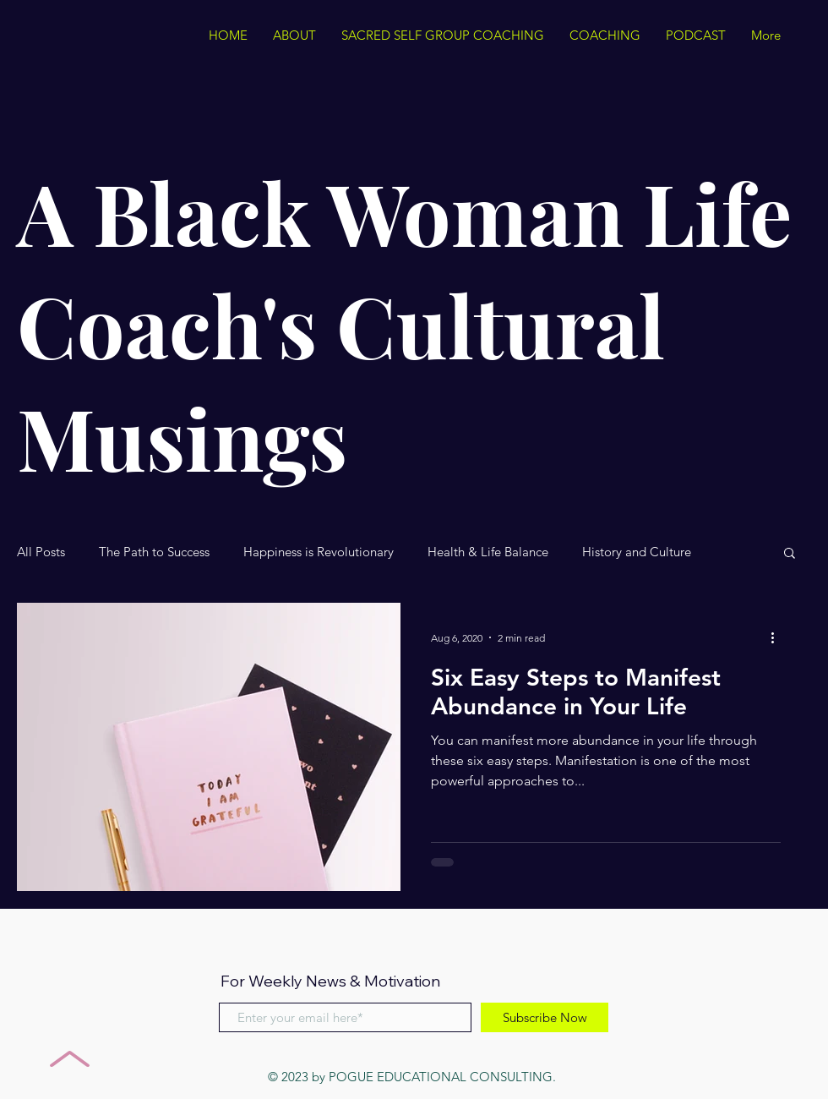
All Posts (41, 552)
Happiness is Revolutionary (318, 552)
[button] (790, 554)
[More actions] (778, 637)
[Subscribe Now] (544, 1017)
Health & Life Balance (488, 552)
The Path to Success (154, 552)
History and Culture (636, 552)
